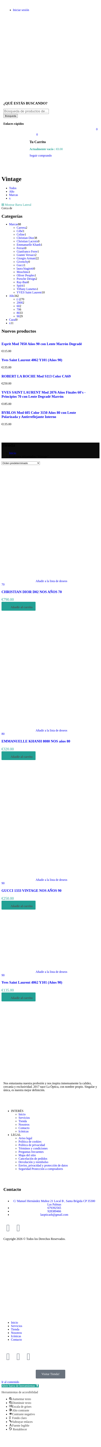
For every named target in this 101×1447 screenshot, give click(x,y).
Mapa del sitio (27, 1155)
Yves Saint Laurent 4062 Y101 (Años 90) (32, 360)
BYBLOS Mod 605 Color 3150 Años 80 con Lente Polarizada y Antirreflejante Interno (39, 415)
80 (3, 733)
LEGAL (16, 1134)
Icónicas (24, 1131)
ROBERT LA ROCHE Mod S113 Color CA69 (36, 376)
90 (3, 883)
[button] (20, 1385)
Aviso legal (25, 1138)
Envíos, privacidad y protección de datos (43, 1165)
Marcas (13, 194)
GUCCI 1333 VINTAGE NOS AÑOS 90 (31, 891)
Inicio (12, 453)
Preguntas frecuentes (31, 1151)
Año (11, 191)
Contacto (24, 1128)
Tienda (23, 1121)
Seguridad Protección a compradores (41, 1168)
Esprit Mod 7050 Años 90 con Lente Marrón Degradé (42, 344)
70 (3, 584)
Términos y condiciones (33, 1148)
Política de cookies (30, 1141)
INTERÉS (17, 1111)
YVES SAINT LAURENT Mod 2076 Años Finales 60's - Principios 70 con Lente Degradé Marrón (43, 394)
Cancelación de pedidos (33, 1158)
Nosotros (24, 1124)
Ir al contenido (10, 1382)
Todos (12, 188)
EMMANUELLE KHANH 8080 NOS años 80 (36, 741)
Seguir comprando (41, 155)
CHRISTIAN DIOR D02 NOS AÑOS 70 (32, 592)
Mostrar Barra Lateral (16, 204)
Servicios (24, 1117)
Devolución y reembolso (33, 1162)
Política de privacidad (32, 1145)
